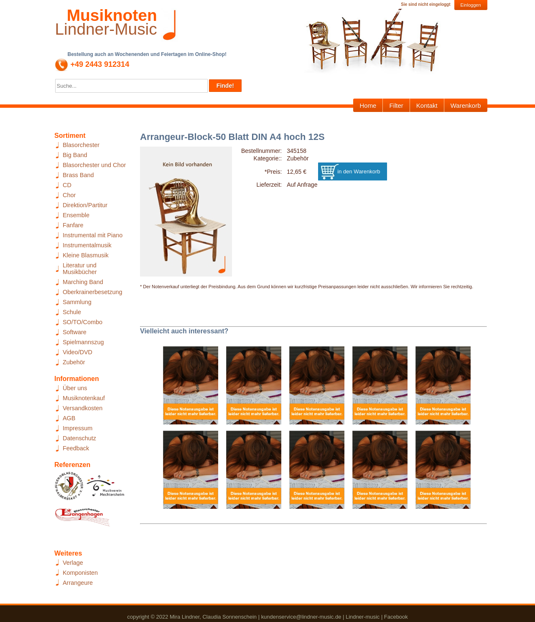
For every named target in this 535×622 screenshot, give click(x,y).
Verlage (73, 562)
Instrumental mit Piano (92, 235)
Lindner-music (363, 617)
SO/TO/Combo (82, 322)
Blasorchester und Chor (94, 165)
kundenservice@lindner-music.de (301, 617)
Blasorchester (81, 145)
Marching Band (83, 282)
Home (367, 105)
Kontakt (427, 105)
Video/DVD (77, 352)
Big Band (75, 155)
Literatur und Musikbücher (80, 268)
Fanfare (73, 225)
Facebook (396, 617)
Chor (69, 195)
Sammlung (77, 302)
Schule (72, 312)
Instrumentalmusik (87, 245)
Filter (396, 105)
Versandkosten (82, 408)
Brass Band (78, 175)
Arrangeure (78, 582)
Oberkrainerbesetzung (92, 292)
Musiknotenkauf (84, 398)
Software (75, 332)
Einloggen (471, 5)
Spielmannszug (83, 342)
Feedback (76, 448)
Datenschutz (79, 438)
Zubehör (74, 362)
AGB (69, 418)
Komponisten (80, 572)
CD (67, 185)
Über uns (75, 388)
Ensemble (76, 215)
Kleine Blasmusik (86, 255)
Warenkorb (466, 105)
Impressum (77, 428)
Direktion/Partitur (85, 205)
